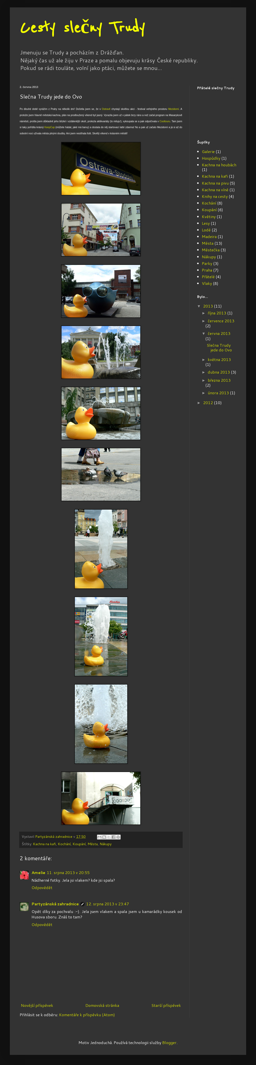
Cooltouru (165, 121)
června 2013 (219, 333)
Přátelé (208, 276)
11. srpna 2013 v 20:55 (68, 872)
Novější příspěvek (37, 1005)
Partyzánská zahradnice (55, 904)
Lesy (206, 223)
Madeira (209, 236)
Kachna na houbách (219, 165)
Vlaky (207, 283)
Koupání (79, 843)
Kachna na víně (215, 189)
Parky (207, 263)
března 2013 (219, 380)
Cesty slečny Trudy (82, 28)
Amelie (38, 872)
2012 (208, 402)
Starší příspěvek (166, 1005)
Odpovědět (42, 887)
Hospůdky (211, 158)
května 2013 (219, 359)
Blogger (169, 1042)
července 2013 (221, 321)
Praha (207, 270)
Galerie (208, 151)
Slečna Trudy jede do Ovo (219, 347)
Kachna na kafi (44, 843)
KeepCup (50, 127)
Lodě (206, 230)
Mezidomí (173, 109)
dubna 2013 (219, 372)
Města (93, 843)
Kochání (64, 843)
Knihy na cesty (215, 196)
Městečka (211, 250)
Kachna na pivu (215, 183)
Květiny (209, 216)
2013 (208, 306)
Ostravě (106, 109)
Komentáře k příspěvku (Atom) (87, 1014)
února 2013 (219, 392)
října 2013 (217, 313)
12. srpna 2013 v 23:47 (107, 904)
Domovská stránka (102, 1005)
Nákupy (106, 843)
